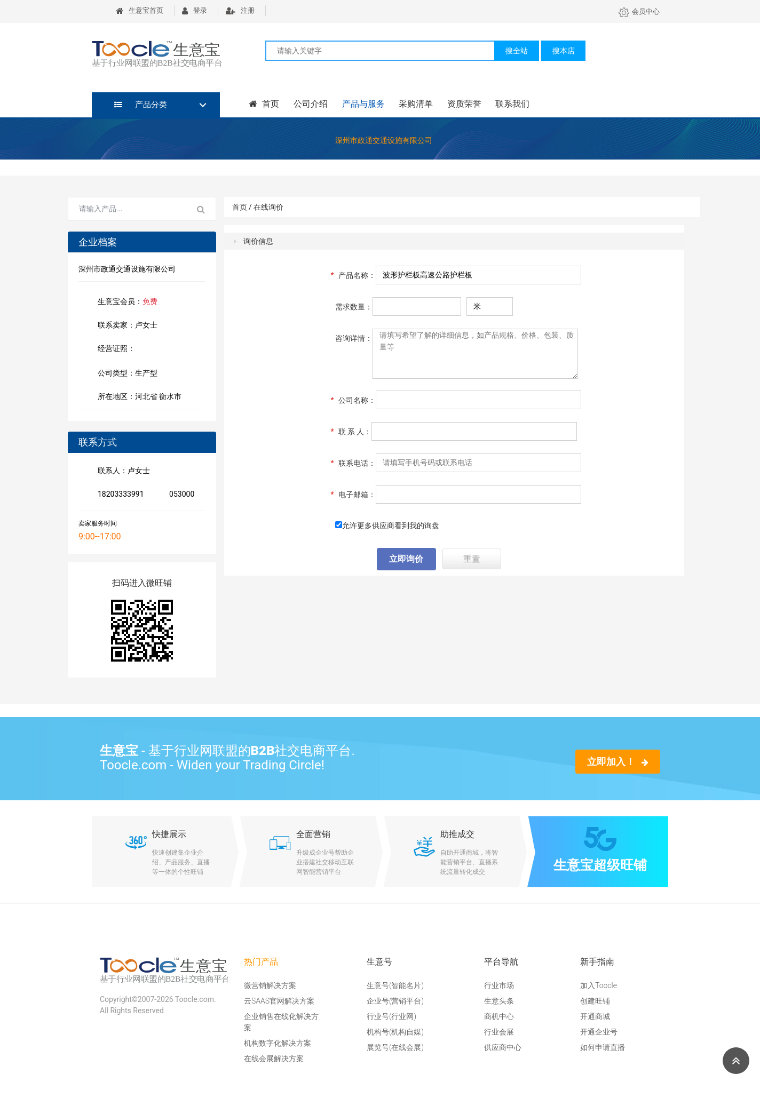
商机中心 (499, 1016)
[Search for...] (127, 209)
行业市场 (499, 985)
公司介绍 (310, 104)
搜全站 (516, 50)
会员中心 (639, 11)
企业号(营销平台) (395, 1001)
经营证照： (121, 349)
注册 (240, 10)
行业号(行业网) (391, 1016)
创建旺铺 (595, 1001)
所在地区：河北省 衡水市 (137, 397)
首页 (264, 104)
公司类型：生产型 (125, 374)
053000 (179, 495)
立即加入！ (617, 761)
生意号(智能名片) (395, 985)
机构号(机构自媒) (395, 1032)
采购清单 (415, 104)
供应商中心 (502, 1047)
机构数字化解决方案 (277, 1043)
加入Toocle (598, 985)
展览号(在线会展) (395, 1047)
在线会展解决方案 (274, 1058)
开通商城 (595, 1016)
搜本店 (563, 50)
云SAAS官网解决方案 (279, 1001)
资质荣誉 (463, 104)
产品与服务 (362, 104)
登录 (194, 10)
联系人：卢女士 (121, 471)
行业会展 (499, 1032)
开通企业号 (599, 1032)
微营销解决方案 (270, 985)
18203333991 (118, 495)
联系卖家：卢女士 (125, 326)
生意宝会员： (125, 302)
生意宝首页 (139, 10)
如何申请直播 (602, 1047)
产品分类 (140, 104)
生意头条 (499, 1001)
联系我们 (511, 104)
